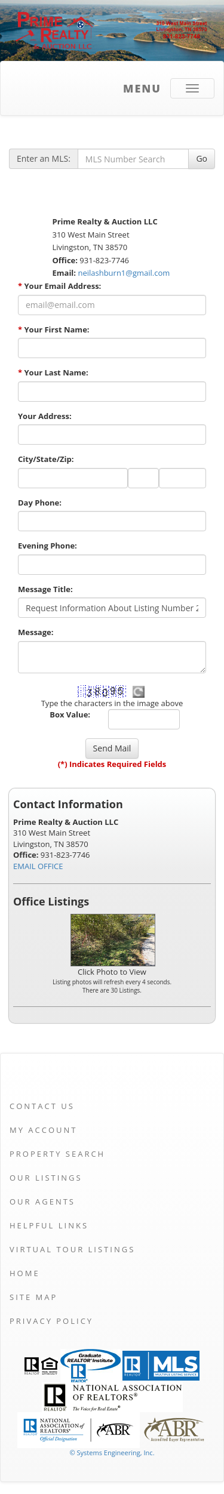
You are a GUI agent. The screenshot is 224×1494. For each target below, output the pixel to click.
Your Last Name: (53, 372)
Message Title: (45, 589)
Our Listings (46, 1177)
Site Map (33, 1297)
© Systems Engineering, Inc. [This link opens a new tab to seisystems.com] (111, 1452)
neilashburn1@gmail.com (124, 272)
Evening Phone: (47, 545)
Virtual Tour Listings (72, 1249)
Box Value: (70, 714)
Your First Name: (54, 329)
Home (25, 1273)
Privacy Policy (51, 1321)
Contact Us (42, 1106)
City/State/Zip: (45, 459)
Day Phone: (40, 502)
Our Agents (42, 1201)
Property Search (57, 1153)
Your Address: (45, 416)
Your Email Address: (59, 286)
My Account (43, 1130)
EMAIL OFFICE (38, 866)
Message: (35, 632)
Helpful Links (49, 1225)
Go (201, 158)
